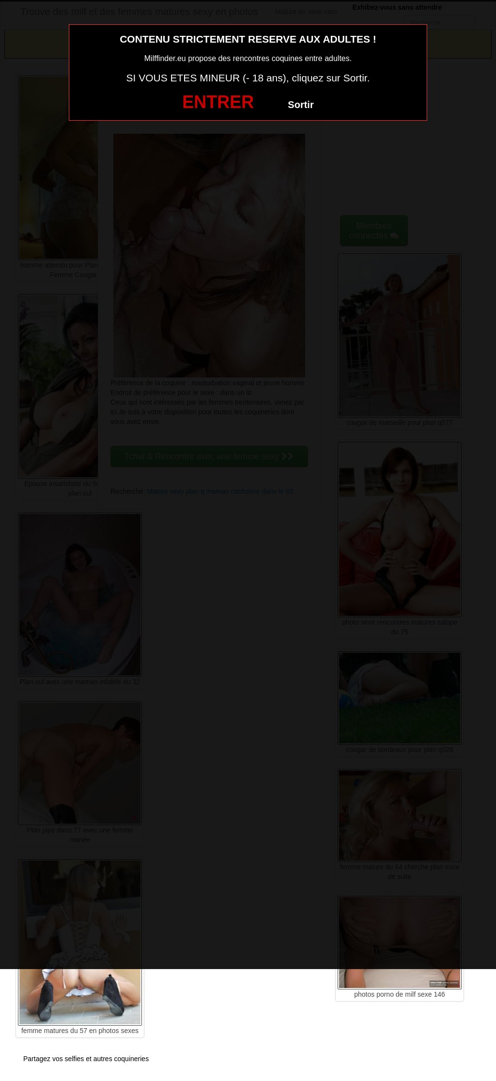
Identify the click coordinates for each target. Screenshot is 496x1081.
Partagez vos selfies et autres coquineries (86, 1059)
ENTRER (218, 102)
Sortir (300, 104)
